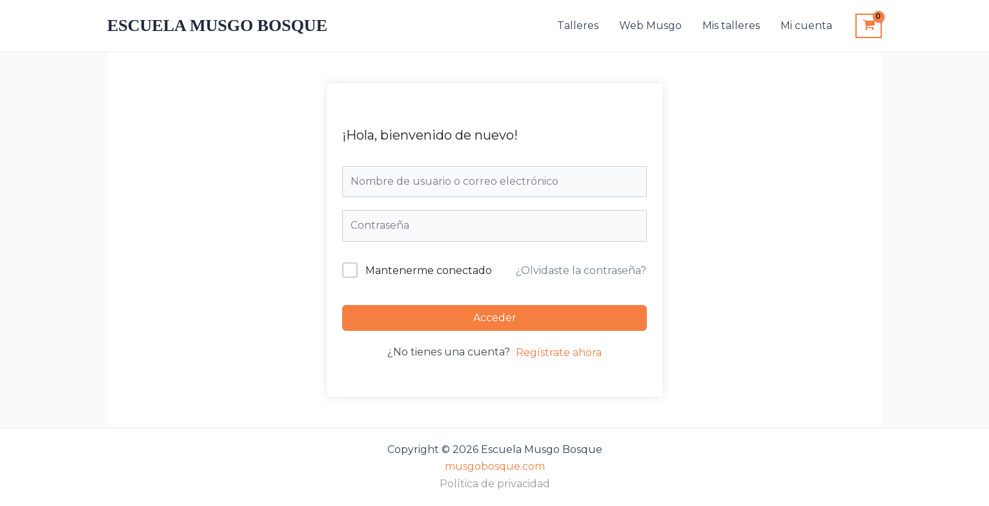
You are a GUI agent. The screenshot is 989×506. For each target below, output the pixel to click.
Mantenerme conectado (428, 270)
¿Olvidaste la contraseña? (581, 270)
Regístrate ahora (559, 352)
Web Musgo (650, 25)
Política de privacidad (495, 484)
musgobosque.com (495, 466)
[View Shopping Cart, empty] (868, 26)
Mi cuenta (806, 25)
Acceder (494, 317)
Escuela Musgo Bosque (217, 25)
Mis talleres (731, 25)
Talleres (577, 25)
